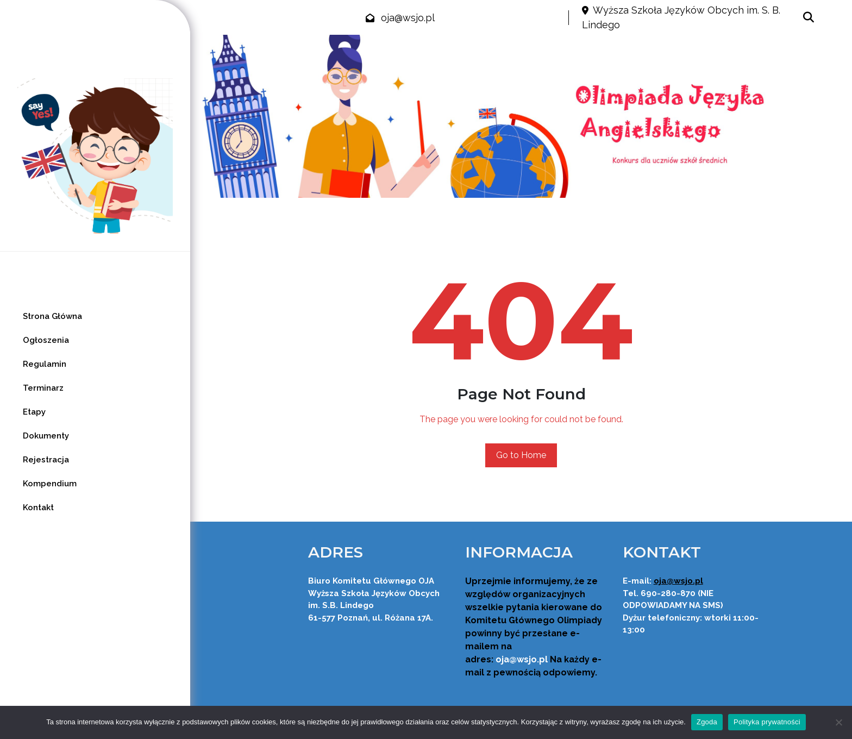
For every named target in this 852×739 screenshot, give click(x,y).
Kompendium (50, 484)
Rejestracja (46, 460)
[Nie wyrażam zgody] (838, 722)
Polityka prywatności (767, 722)
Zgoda (707, 722)
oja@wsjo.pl (408, 17)
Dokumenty (46, 436)
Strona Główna (52, 316)
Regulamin (44, 364)
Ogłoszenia (46, 340)
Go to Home (521, 455)
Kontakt (38, 507)
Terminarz (43, 388)
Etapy (34, 412)
